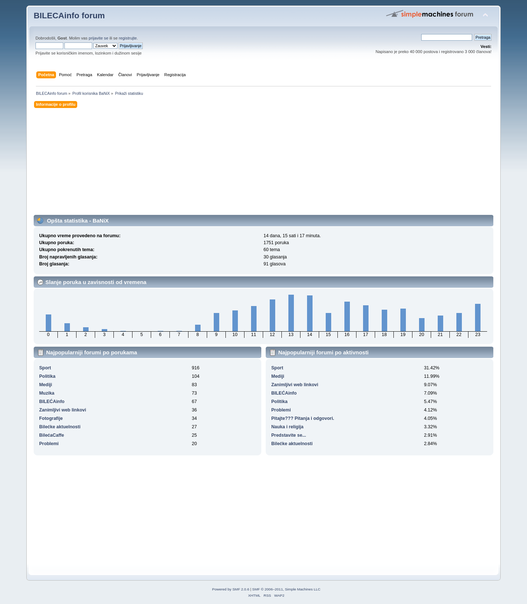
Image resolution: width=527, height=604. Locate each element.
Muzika (47, 393)
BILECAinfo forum (69, 15)
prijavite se (98, 38)
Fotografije (51, 418)
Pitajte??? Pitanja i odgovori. (302, 418)
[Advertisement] (253, 163)
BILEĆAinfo (51, 401)
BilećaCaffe (51, 435)
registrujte (128, 38)
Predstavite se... (288, 435)
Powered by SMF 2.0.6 (230, 589)
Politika (47, 376)
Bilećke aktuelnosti (60, 426)
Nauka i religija (287, 426)
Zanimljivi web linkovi (62, 410)
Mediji (45, 384)
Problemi (49, 443)
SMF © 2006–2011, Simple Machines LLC (286, 589)
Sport (45, 367)
